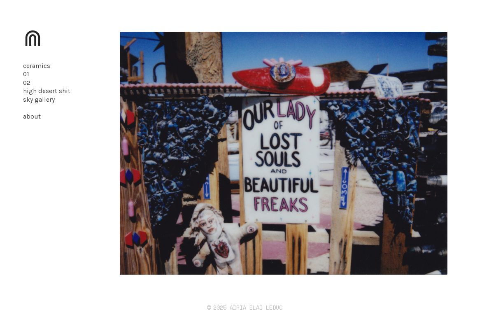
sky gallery (39, 99)
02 (26, 82)
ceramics (36, 66)
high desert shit (46, 91)
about (32, 116)
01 (26, 74)
